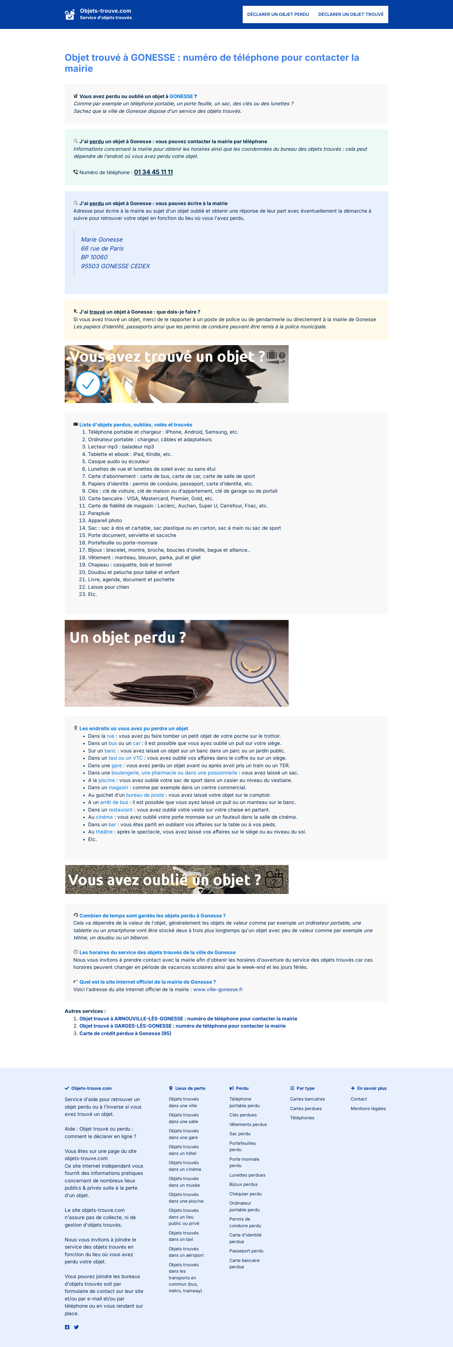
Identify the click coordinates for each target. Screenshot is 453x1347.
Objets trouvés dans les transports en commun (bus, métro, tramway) (185, 1277)
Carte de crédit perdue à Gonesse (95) (125, 1033)
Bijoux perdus (243, 1184)
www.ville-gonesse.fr (218, 989)
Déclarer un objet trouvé (351, 14)
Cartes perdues (306, 1108)
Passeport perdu (246, 1251)
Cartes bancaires (307, 1099)
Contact (359, 1099)
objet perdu (78, 1107)
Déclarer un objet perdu (278, 14)
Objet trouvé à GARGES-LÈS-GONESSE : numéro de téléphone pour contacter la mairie (182, 1026)
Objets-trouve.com (105, 11)
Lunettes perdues (247, 1175)
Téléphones (302, 1117)
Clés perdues (243, 1115)
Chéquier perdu (245, 1194)
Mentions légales (368, 1108)
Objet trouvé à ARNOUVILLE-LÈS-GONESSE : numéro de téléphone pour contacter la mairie (188, 1019)
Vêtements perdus (248, 1124)
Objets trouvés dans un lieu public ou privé (184, 1217)
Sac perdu (239, 1133)
